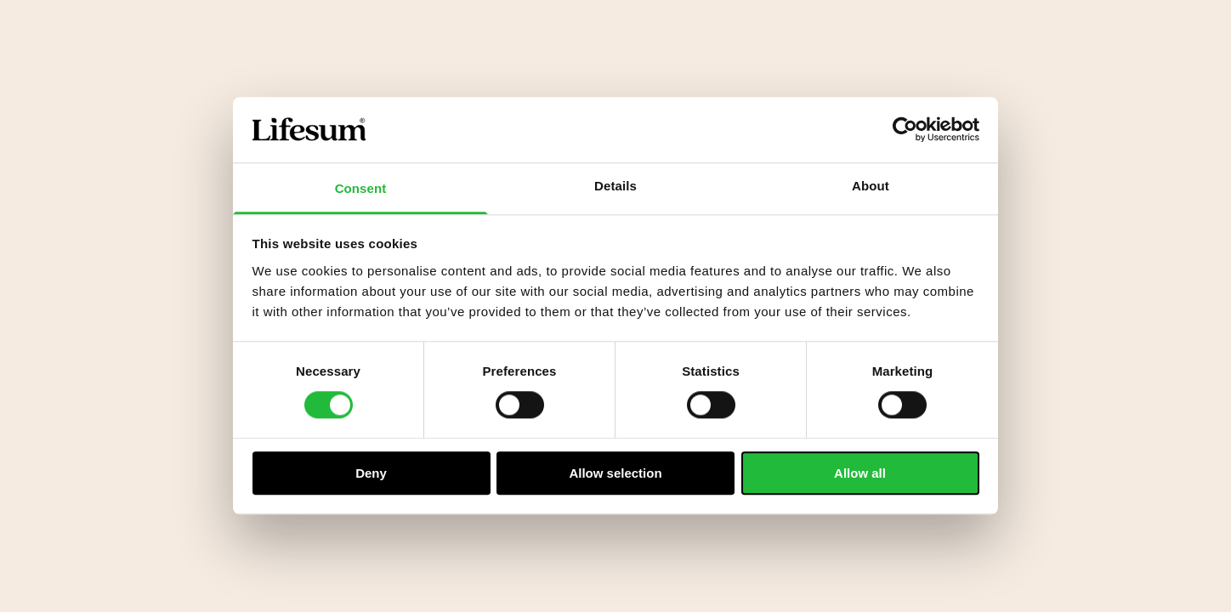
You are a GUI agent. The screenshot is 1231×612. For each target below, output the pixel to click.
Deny (371, 473)
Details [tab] (615, 185)
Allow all (860, 473)
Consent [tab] (361, 188)
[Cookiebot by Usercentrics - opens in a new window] (905, 130)
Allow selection (615, 473)
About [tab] (870, 185)
